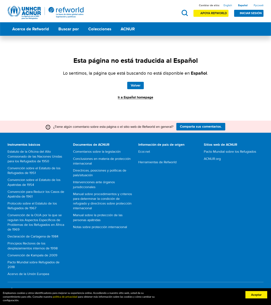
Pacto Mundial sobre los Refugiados (230, 151)
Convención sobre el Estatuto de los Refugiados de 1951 (34, 170)
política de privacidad (65, 296)
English (228, 5)
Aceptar (256, 294)
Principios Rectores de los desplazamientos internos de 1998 (33, 245)
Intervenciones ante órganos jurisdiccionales (94, 184)
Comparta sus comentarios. (201, 126)
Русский (258, 5)
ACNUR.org (212, 158)
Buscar (185, 13)
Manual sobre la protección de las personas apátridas (98, 217)
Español (243, 5)
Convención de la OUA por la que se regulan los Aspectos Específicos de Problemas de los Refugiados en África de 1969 (36, 222)
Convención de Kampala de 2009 (32, 255)
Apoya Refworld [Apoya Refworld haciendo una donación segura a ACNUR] (213, 13)
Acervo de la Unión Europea (28, 273)
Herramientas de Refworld (157, 162)
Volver (135, 85)
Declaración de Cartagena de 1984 (33, 236)
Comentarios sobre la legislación (97, 151)
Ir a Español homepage (135, 97)
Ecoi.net (144, 151)
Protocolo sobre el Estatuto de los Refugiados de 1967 (32, 205)
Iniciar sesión (251, 13)
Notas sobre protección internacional (100, 227)
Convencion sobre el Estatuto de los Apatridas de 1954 (34, 182)
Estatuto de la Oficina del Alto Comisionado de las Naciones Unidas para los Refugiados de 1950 (35, 156)
